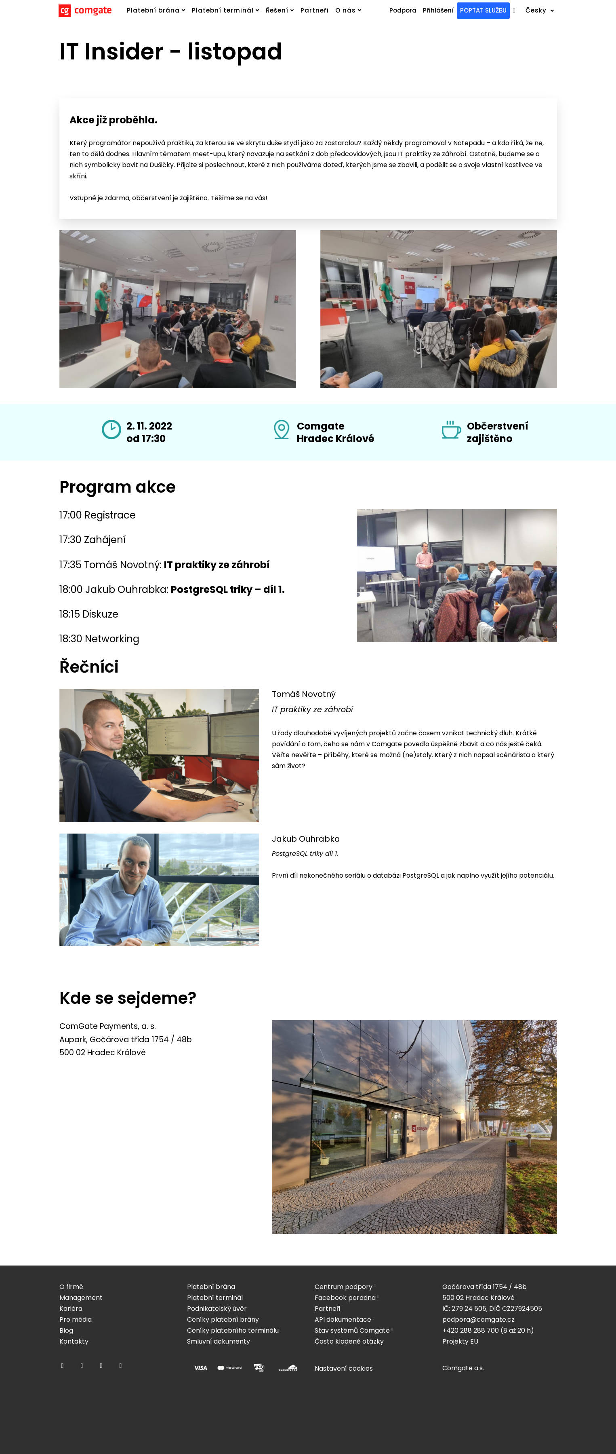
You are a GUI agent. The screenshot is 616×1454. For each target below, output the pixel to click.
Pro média (75, 1319)
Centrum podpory (343, 1286)
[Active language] (545, 10)
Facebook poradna (345, 1297)
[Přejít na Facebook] (62, 1366)
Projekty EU (460, 1341)
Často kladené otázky (349, 1341)
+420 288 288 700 (470, 1330)
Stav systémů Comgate (352, 1330)
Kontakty (73, 1341)
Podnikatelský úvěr (217, 1308)
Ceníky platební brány (223, 1319)
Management (81, 1297)
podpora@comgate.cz (478, 1319)
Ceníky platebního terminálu (233, 1330)
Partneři (327, 1308)
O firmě (71, 1286)
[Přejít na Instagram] (82, 1366)
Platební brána (211, 1286)
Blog (66, 1330)
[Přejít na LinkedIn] (101, 1366)
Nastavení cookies (344, 1368)
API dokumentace (343, 1319)
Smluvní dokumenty (218, 1341)
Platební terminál (215, 1297)
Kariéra (70, 1308)
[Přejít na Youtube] (121, 1366)
